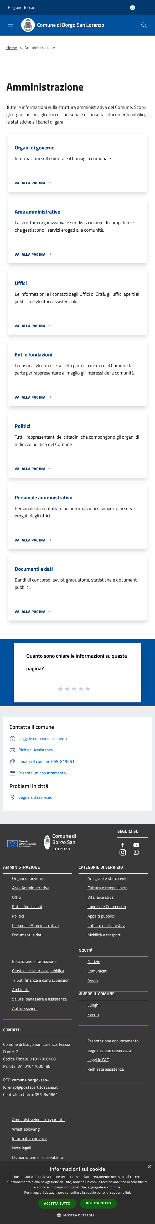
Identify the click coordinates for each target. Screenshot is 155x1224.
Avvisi (92, 980)
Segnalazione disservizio (109, 1050)
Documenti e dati (27, 935)
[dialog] (77, 1192)
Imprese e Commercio (106, 906)
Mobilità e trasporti (104, 935)
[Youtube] (136, 845)
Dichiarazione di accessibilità (37, 1157)
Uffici (16, 897)
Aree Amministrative (30, 888)
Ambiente (20, 989)
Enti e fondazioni (27, 906)
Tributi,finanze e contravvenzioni (41, 980)
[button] (77, 1215)
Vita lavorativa (100, 897)
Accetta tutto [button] (57, 1203)
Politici (18, 916)
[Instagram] (122, 852)
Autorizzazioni (25, 1008)
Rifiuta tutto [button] (98, 1203)
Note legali (21, 1148)
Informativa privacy (29, 1138)
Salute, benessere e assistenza (39, 999)
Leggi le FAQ (98, 1060)
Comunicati (97, 971)
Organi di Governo (28, 878)
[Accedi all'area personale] (132, 8)
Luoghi (93, 1005)
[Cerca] (144, 25)
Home (11, 47)
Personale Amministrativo (35, 925)
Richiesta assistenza (105, 1069)
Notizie (93, 961)
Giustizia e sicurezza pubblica (38, 971)
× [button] (149, 1167)
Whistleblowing (26, 1129)
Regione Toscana (23, 7)
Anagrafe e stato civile (107, 878)
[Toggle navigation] (10, 24)
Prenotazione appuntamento (112, 1041)
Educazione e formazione (34, 961)
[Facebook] (122, 845)
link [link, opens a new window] (128, 1192)
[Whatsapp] (136, 852)
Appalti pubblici (101, 916)
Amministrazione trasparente (38, 1119)
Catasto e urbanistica (106, 925)
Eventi (93, 1014)
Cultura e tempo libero (107, 888)
